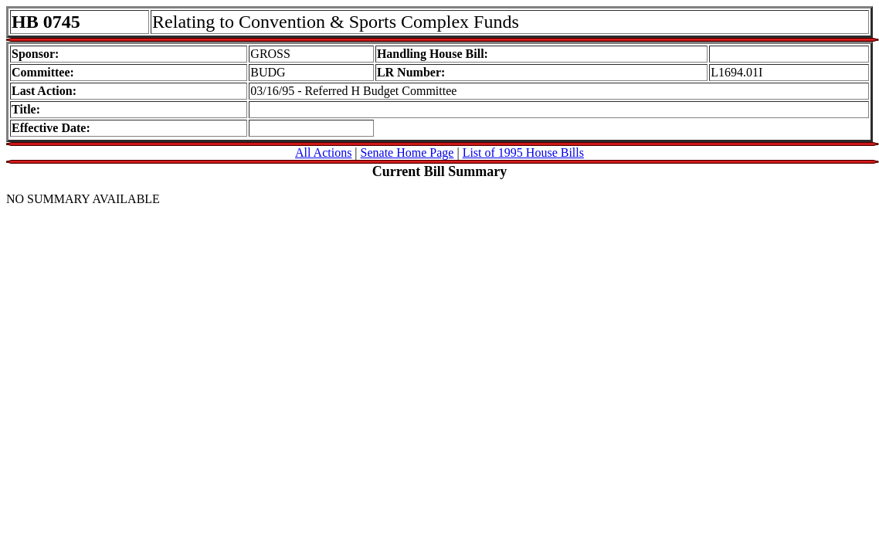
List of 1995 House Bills (523, 152)
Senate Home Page (407, 152)
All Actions (323, 152)
